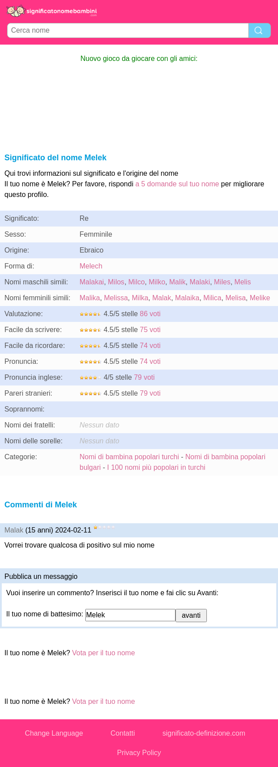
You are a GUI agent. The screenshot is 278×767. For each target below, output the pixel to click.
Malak (161, 298)
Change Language (54, 733)
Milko (157, 282)
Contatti (122, 733)
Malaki (200, 282)
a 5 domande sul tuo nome (177, 184)
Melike (260, 298)
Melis (242, 282)
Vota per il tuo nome (103, 653)
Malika (90, 298)
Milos (116, 282)
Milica (212, 298)
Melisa (235, 298)
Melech (91, 266)
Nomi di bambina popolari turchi (129, 457)
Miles (222, 282)
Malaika (187, 298)
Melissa (116, 298)
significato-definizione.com (203, 733)
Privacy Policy (139, 752)
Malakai (92, 282)
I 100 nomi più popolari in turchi (156, 467)
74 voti (150, 345)
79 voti (144, 377)
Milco (136, 282)
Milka (140, 298)
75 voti (150, 329)
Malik (177, 282)
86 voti (150, 313)
